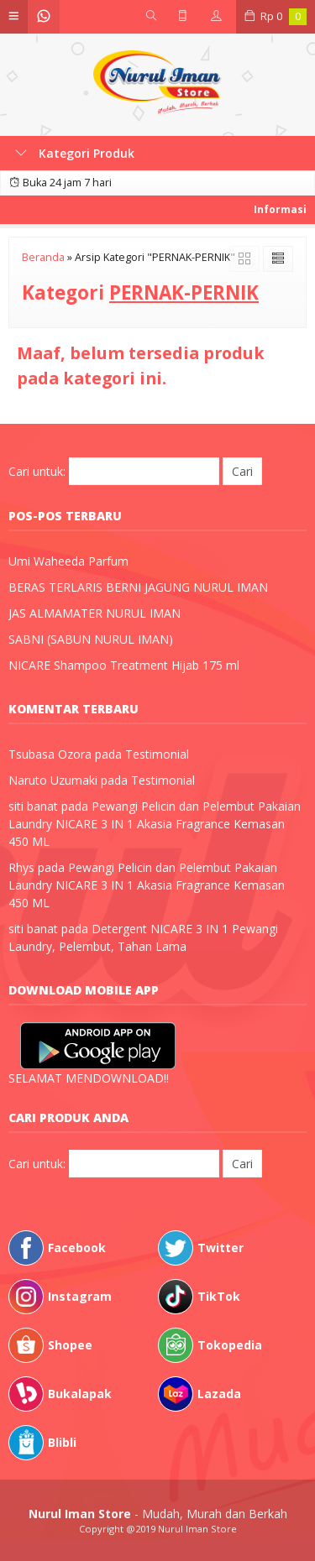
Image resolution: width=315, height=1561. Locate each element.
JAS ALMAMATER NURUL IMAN (94, 613)
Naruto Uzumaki (52, 780)
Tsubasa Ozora (50, 754)
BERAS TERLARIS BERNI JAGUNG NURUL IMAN (138, 587)
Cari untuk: (37, 471)
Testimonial (157, 754)
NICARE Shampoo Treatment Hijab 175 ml (123, 665)
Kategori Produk (74, 153)
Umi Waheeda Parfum (68, 561)
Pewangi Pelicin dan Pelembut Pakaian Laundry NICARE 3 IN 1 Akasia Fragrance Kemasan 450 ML (154, 823)
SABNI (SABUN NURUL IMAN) (90, 639)
